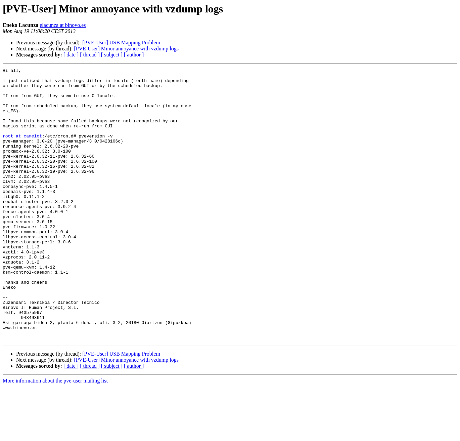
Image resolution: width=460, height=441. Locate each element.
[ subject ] (112, 54)
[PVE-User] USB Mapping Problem (121, 42)
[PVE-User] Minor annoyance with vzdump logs (126, 48)
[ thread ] (90, 54)
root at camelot (22, 150)
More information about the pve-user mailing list (55, 435)
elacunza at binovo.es (63, 25)
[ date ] (71, 54)
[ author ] (134, 54)
